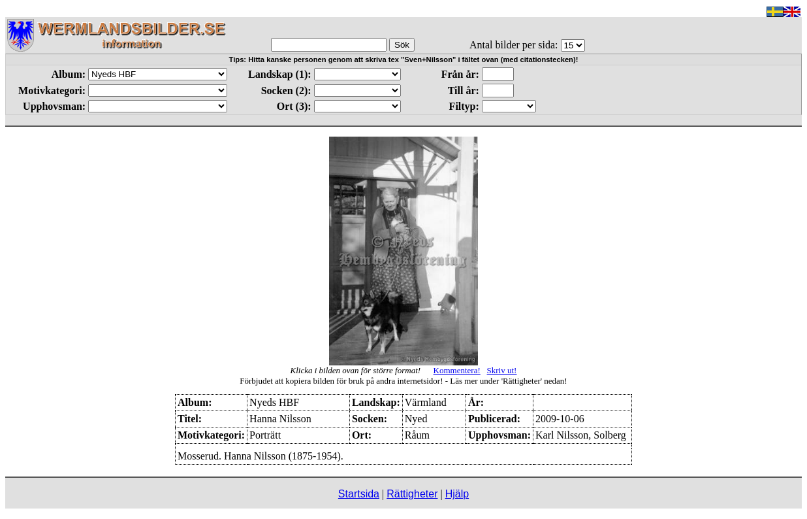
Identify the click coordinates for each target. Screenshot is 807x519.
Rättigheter (412, 493)
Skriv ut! (502, 370)
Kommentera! (457, 370)
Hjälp (457, 493)
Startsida (358, 493)
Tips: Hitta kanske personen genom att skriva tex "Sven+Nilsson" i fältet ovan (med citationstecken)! (403, 59)
